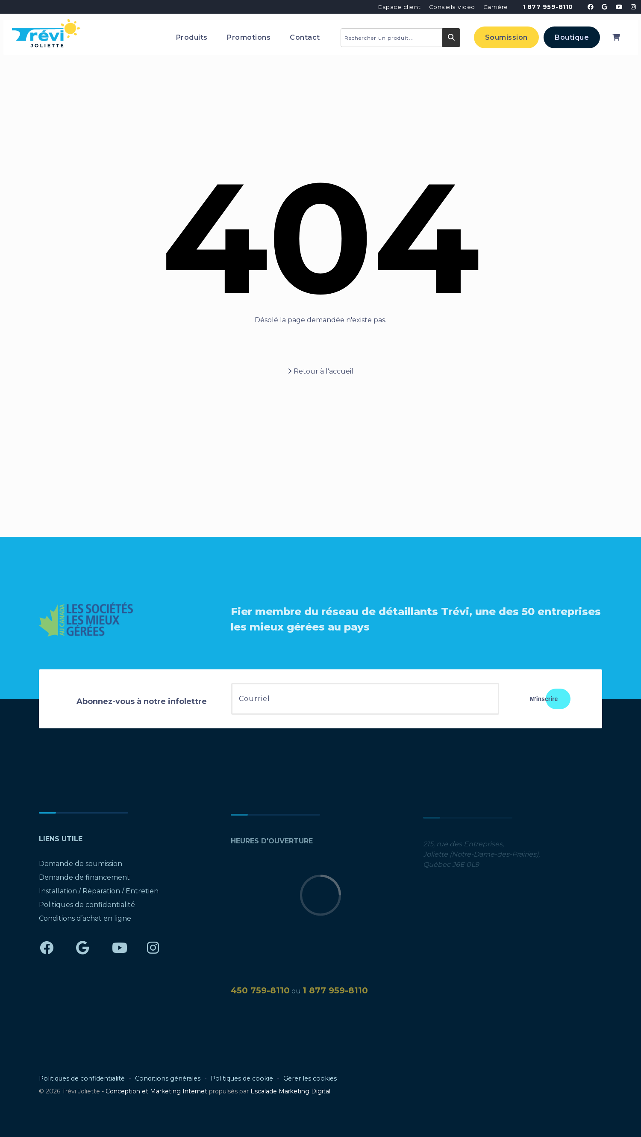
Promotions (249, 37)
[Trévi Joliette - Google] (604, 6)
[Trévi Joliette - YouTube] (619, 6)
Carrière (495, 6)
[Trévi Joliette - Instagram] (633, 6)
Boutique (572, 37)
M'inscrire (544, 698)
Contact (305, 37)
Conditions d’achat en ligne (85, 923)
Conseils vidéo (452, 6)
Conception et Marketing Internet (156, 1091)
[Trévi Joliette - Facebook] (590, 6)
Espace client (399, 6)
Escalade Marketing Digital (290, 1091)
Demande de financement (84, 882)
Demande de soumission (80, 868)
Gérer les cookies (310, 1078)
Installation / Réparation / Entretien (99, 895)
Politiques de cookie (242, 1078)
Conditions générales (167, 1078)
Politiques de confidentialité (87, 909)
